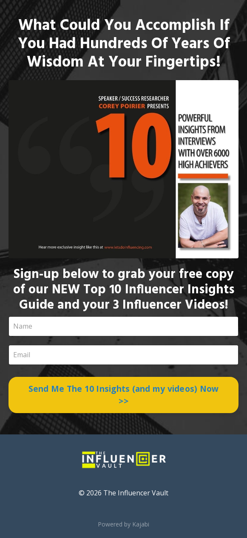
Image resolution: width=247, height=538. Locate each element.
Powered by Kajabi (123, 524)
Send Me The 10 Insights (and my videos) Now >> (123, 395)
